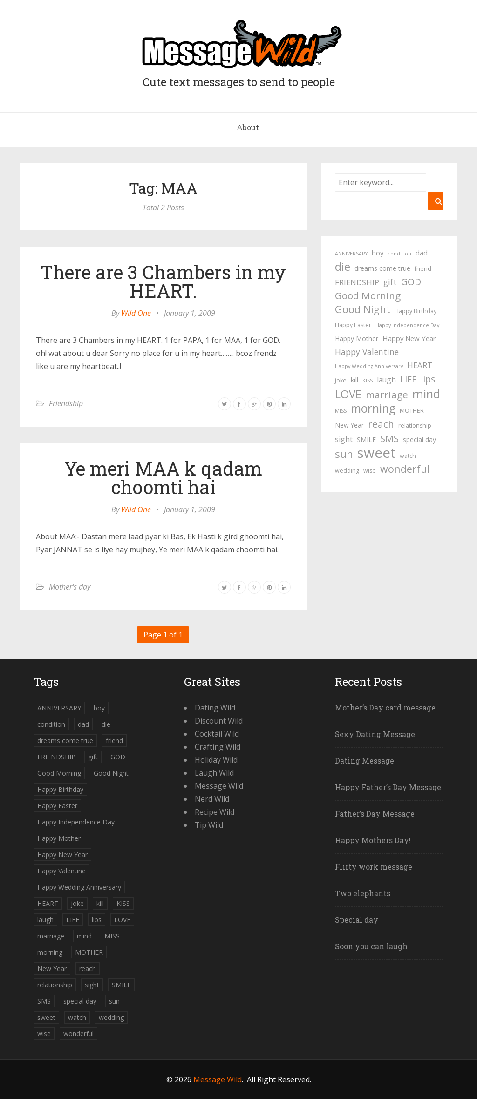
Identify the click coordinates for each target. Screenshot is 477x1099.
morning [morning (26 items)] (373, 408)
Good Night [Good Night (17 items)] (362, 309)
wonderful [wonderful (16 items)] (405, 469)
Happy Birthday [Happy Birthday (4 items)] (415, 311)
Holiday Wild (216, 760)
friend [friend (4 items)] (423, 269)
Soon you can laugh (371, 946)
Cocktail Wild (217, 734)
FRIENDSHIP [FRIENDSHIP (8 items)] (357, 282)
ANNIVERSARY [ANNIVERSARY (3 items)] (351, 253)
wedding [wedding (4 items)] (347, 471)
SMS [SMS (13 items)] (389, 438)
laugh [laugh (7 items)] (386, 380)
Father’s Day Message (375, 813)
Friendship (66, 403)
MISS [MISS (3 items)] (341, 411)
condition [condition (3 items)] (399, 253)
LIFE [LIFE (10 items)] (408, 379)
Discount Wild (219, 721)
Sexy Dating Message (375, 734)
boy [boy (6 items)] (377, 252)
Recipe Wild (214, 812)
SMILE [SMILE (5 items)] (366, 439)
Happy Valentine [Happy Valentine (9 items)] (367, 351)
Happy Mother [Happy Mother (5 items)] (356, 338)
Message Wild (219, 786)
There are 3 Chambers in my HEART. (163, 281)
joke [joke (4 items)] (341, 380)
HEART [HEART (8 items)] (419, 365)
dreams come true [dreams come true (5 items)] (382, 268)
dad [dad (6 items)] (422, 252)
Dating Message (364, 760)
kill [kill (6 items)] (354, 379)
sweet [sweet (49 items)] (376, 452)
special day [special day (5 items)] (419, 439)
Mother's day (69, 587)
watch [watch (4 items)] (408, 456)
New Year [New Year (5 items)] (349, 425)
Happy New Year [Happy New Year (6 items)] (409, 338)
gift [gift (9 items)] (390, 282)
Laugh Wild (214, 773)
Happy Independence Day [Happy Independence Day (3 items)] (407, 325)
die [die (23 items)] (342, 266)
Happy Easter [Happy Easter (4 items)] (353, 325)
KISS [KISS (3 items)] (367, 380)
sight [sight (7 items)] (344, 439)
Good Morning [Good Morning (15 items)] (368, 295)
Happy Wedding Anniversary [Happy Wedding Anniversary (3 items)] (369, 366)
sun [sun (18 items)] (344, 454)
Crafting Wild (217, 747)
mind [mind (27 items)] (426, 393)
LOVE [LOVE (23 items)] (348, 394)
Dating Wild (215, 708)
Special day (356, 920)
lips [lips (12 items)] (428, 379)
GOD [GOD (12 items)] (411, 281)
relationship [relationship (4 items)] (414, 425)
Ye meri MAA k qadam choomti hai (163, 477)
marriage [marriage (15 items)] (387, 394)
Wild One (136, 313)
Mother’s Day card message (385, 707)
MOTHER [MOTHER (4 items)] (412, 411)
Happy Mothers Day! (373, 840)
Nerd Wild (212, 799)
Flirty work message (373, 866)
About (248, 127)
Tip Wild (209, 825)
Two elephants (362, 893)
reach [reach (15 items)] (381, 423)
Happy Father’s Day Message (388, 787)
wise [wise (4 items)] (369, 471)
